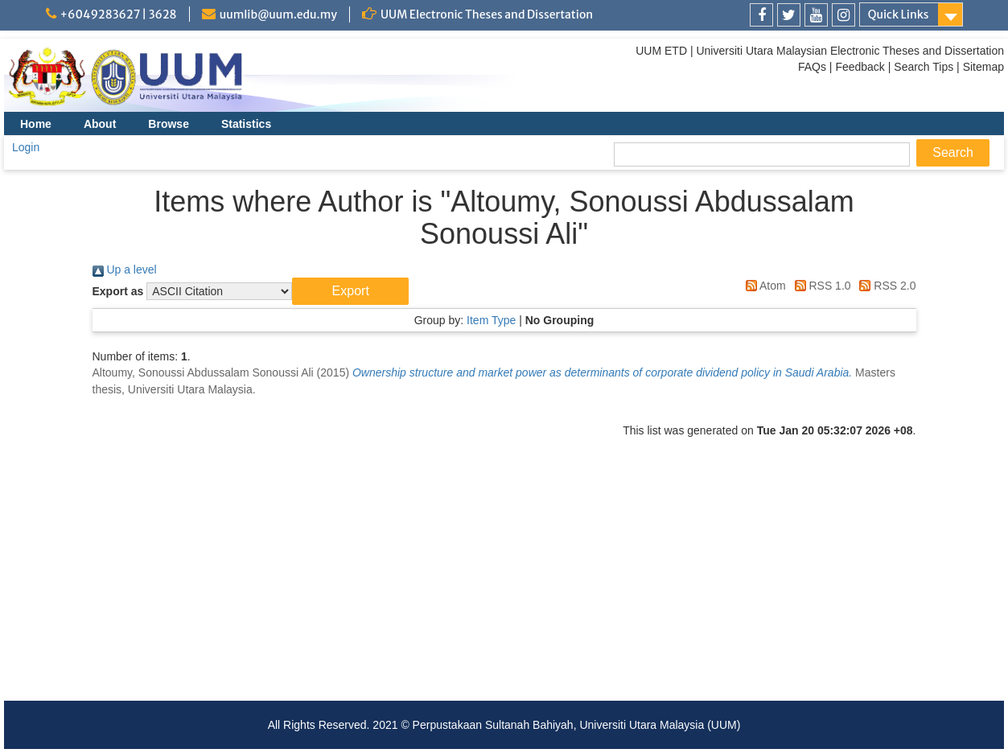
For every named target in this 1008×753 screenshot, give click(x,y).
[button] (350, 291)
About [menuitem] (100, 123)
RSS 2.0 (884, 285)
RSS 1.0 (820, 285)
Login (25, 147)
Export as (118, 291)
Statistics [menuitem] (246, 123)
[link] (761, 15)
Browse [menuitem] (168, 123)
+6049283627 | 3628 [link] (118, 14)
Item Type (491, 320)
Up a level (125, 269)
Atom (763, 285)
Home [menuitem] (35, 123)
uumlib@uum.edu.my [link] (278, 14)
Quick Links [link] (898, 14)
